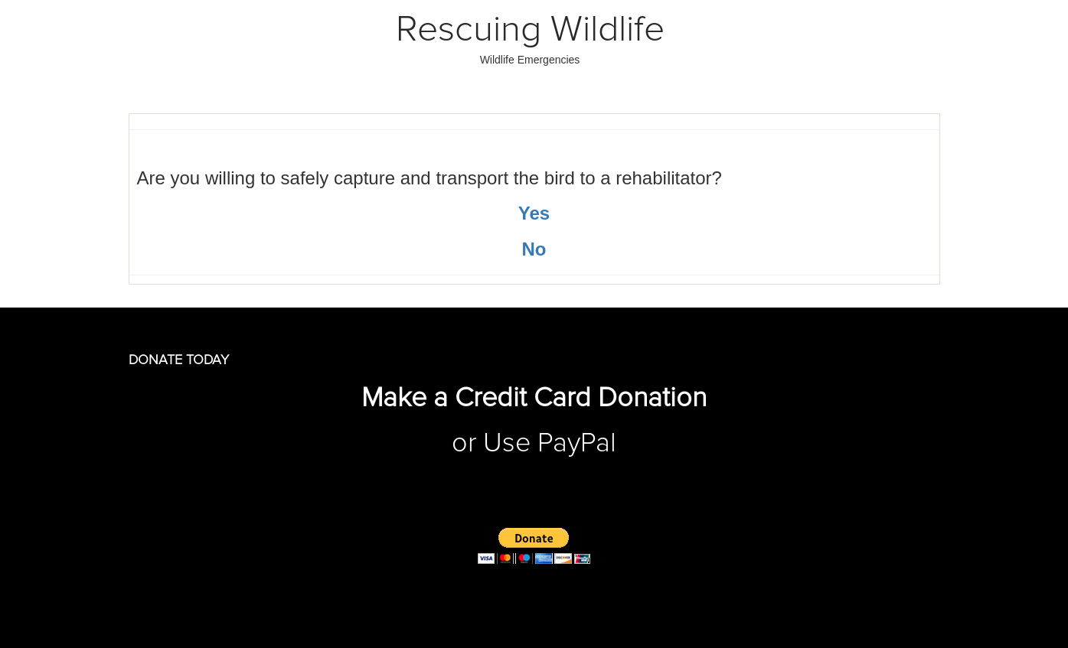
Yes (534, 213)
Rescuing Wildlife (530, 29)
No (534, 249)
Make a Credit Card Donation (534, 398)
